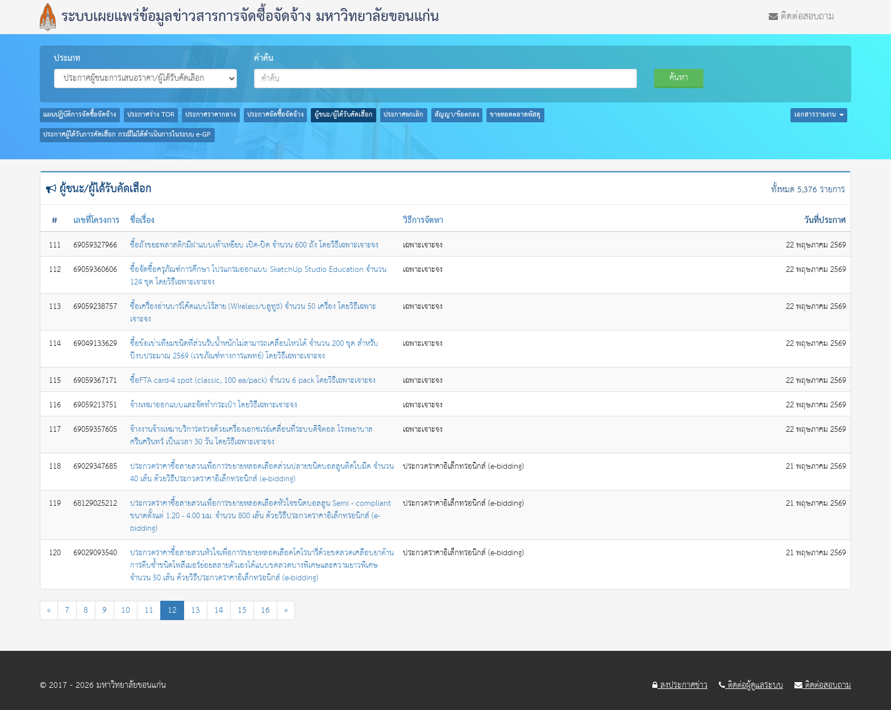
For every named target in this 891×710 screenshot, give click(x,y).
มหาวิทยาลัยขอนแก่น (131, 685)
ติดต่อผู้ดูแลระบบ (751, 685)
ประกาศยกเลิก (403, 115)
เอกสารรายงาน (819, 115)
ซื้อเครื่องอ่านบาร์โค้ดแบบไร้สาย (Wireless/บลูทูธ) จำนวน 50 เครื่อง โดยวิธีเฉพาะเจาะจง (253, 313)
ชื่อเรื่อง (142, 221)
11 (148, 610)
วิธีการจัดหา (423, 221)
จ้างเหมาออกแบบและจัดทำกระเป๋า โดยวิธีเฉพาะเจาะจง (213, 405)
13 (195, 610)
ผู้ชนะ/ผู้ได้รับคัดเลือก (344, 115)
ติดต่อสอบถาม (801, 15)
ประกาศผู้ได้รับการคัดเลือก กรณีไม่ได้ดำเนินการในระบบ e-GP (127, 135)
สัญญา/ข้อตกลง (457, 115)
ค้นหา (678, 77)
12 (172, 610)
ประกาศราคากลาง (210, 115)
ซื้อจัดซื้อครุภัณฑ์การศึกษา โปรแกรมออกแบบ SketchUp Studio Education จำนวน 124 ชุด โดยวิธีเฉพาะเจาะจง (258, 276)
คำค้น (263, 58)
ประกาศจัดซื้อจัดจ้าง (275, 115)
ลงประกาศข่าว (679, 685)
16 (265, 610)
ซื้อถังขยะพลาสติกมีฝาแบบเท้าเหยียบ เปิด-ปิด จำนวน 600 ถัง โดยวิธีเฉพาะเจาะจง (254, 245)
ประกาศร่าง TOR (150, 115)
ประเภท (67, 58)
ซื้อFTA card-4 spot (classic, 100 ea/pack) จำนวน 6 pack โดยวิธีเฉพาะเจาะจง (253, 380)
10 (125, 610)
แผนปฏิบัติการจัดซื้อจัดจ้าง (79, 115)
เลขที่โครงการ (96, 221)
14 (218, 610)
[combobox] (445, 78)
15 (242, 610)
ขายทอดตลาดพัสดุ (515, 115)
